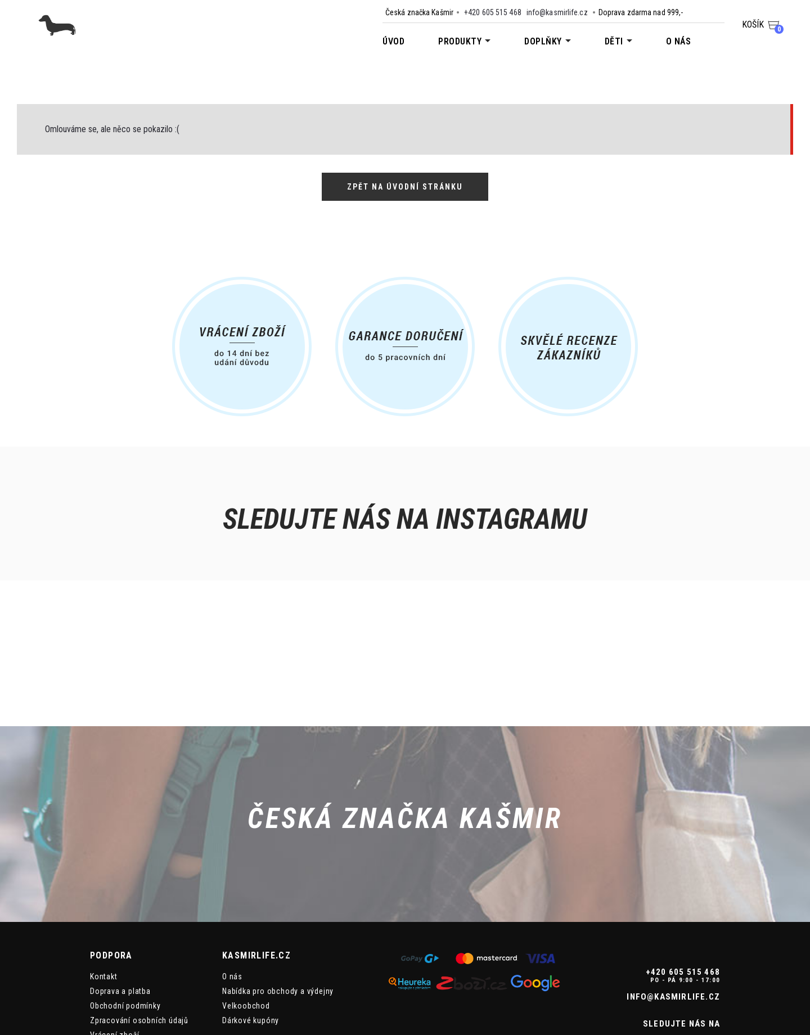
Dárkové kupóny (250, 931)
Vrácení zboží (114, 946)
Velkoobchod (246, 916)
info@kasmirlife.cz (557, 12)
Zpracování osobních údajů (139, 931)
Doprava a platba (120, 902)
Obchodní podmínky (125, 916)
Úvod (393, 41)
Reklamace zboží (120, 960)
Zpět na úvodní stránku (405, 186)
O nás (678, 41)
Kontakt (104, 887)
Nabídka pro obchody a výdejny (278, 902)
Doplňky (543, 41)
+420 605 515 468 (492, 12)
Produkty (460, 41)
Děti (614, 41)
